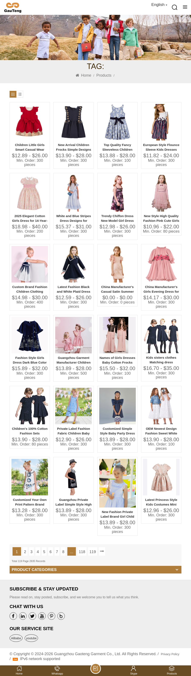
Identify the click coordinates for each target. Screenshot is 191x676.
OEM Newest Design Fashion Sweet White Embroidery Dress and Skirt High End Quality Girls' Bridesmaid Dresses (161, 431)
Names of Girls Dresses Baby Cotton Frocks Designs (117, 360)
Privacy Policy (170, 654)
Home (83, 75)
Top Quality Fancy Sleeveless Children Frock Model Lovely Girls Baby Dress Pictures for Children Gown (117, 147)
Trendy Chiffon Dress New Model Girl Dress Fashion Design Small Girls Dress (117, 218)
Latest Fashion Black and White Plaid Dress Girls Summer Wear (74, 289)
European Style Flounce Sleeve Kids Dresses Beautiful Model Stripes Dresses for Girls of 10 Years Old (161, 147)
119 (92, 552)
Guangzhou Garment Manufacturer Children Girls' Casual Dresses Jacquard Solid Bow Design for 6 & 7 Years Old (74, 360)
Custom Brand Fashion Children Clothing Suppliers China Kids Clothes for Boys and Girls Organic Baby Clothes (29, 289)
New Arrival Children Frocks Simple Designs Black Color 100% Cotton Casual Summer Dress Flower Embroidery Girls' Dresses (73, 147)
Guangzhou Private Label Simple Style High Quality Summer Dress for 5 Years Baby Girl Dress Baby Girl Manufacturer (73, 502)
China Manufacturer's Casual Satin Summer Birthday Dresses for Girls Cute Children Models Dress (117, 289)
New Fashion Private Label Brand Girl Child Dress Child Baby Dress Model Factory (117, 514)
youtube (31, 638)
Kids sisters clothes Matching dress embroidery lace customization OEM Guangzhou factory (161, 360)
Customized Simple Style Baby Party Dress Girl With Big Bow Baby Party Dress (117, 431)
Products (103, 75)
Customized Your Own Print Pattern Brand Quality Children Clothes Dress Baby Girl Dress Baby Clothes (29, 502)
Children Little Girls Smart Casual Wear (29, 147)
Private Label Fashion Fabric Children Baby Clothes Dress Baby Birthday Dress (73, 431)
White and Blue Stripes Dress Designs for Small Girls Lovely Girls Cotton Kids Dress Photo (73, 218)
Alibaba (16, 638)
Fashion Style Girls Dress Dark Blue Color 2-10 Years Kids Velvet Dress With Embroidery (29, 360)
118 (82, 552)
